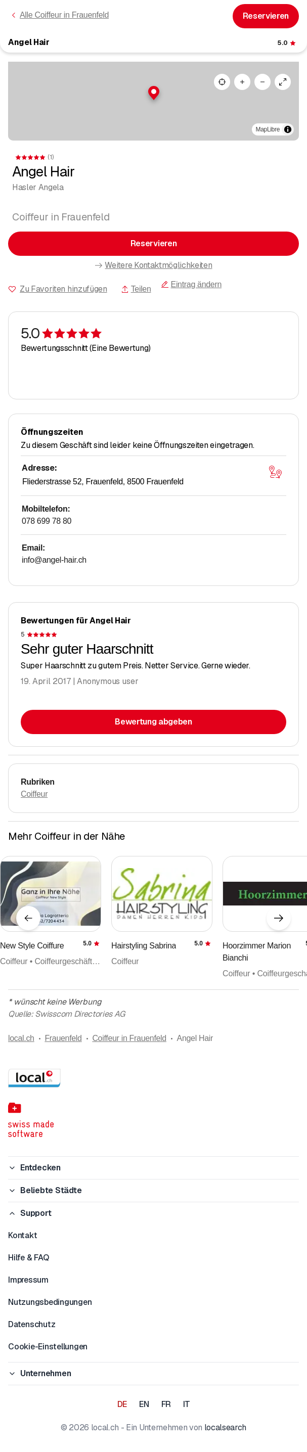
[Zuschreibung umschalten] (288, 129)
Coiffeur (34, 794)
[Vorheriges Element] (28, 918)
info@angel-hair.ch (54, 560)
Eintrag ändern (191, 284)
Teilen (136, 289)
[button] (154, 93)
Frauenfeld (63, 1038)
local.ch (21, 1038)
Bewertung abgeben (153, 721)
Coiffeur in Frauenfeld (129, 1038)
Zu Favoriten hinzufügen (63, 289)
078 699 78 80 (46, 521)
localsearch (225, 1427)
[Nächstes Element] (279, 918)
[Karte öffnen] (275, 472)
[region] (153, 101)
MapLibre (268, 129)
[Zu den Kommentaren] (287, 43)
